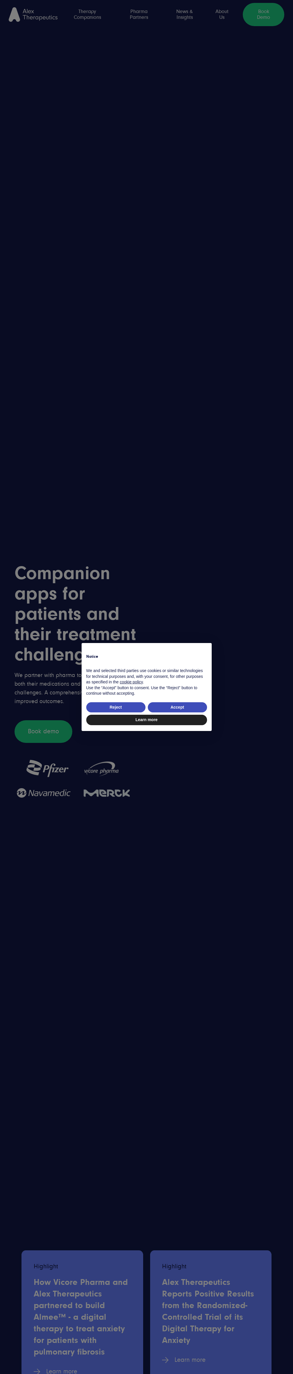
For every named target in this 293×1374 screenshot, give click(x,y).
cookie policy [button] (131, 682)
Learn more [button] (146, 719)
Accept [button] (177, 707)
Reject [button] (115, 707)
